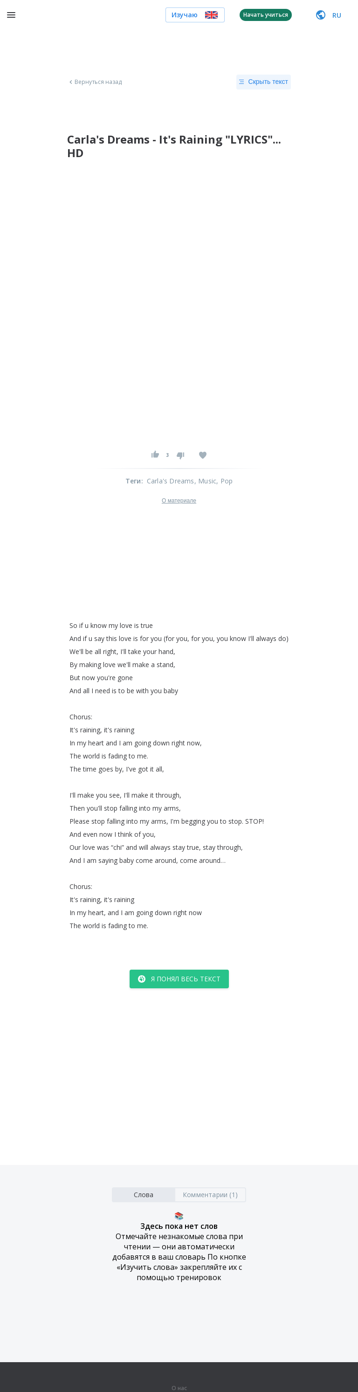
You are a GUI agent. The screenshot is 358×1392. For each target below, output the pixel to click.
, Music (205, 480)
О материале (179, 500)
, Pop (224, 480)
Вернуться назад (94, 82)
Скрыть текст (263, 82)
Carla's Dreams (170, 480)
